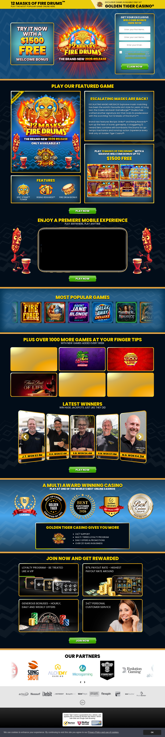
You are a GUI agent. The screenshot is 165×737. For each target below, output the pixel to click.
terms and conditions (136, 54)
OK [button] (152, 732)
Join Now (82, 640)
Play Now (83, 211)
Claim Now (135, 66)
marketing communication (135, 58)
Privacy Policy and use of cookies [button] (103, 732)
